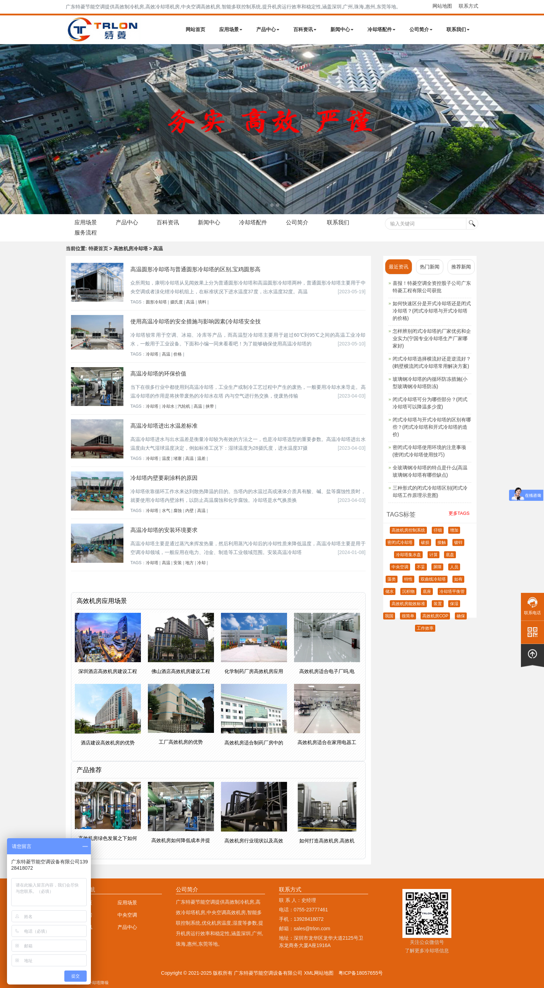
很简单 (408, 616)
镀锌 (458, 542)
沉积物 (408, 591)
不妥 (421, 567)
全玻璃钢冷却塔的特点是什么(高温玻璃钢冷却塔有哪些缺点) (430, 471)
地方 (189, 562)
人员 (454, 567)
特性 (408, 579)
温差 (201, 458)
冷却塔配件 (381, 29)
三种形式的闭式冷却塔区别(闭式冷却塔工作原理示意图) (430, 491)
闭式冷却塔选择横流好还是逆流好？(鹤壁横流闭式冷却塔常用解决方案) (432, 362)
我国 (389, 616)
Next (7, 129)
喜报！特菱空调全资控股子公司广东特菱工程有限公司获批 (432, 286)
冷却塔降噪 (98, 982)
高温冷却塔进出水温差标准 (164, 426)
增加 (454, 530)
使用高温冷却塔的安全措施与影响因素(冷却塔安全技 (195, 321)
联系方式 (468, 6)
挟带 (210, 406)
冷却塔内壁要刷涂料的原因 (164, 478)
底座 (427, 591)
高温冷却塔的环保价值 (158, 374)
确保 (461, 616)
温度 (166, 458)
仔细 (438, 530)
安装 (177, 562)
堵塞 (177, 458)
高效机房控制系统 (408, 530)
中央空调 (400, 567)
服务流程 (85, 233)
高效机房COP (435, 616)
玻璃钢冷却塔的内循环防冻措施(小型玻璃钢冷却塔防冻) (430, 382)
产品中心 (267, 29)
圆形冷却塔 (156, 302)
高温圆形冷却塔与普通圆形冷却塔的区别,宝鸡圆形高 (195, 269)
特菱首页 (98, 248)
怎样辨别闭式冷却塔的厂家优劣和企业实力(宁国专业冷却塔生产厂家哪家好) (432, 338)
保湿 (454, 603)
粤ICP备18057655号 (360, 973)
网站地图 (442, 6)
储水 (389, 591)
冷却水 (168, 406)
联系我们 (458, 29)
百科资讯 (304, 29)
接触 (441, 542)
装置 (438, 603)
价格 (177, 354)
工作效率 (425, 628)
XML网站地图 (319, 973)
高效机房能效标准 (408, 603)
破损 (425, 542)
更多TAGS (459, 513)
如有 (458, 579)
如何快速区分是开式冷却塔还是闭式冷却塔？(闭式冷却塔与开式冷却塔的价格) (432, 311)
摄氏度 (176, 302)
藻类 (391, 579)
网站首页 (195, 29)
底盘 (450, 554)
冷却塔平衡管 (452, 591)
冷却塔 (152, 354)
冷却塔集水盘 (408, 554)
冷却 (201, 562)
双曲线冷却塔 (433, 579)
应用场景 (230, 29)
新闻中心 (341, 29)
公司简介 (420, 29)
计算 (433, 554)
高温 (190, 302)
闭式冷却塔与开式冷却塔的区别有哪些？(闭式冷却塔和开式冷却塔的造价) (432, 427)
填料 (202, 302)
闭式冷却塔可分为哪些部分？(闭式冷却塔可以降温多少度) (430, 403)
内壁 (189, 510)
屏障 (437, 567)
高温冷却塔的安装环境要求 (164, 530)
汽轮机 (184, 406)
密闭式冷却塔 (400, 542)
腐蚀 (177, 510)
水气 (166, 510)
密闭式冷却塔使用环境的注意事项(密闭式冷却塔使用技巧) (429, 450)
